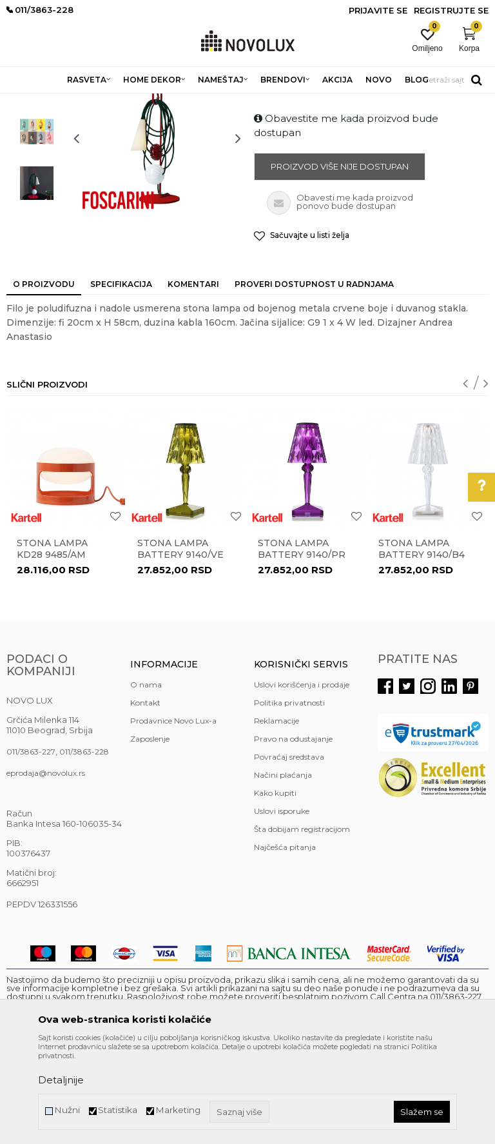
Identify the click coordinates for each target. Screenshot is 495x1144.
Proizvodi (75, 101)
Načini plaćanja (283, 868)
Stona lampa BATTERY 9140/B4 (421, 642)
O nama (146, 778)
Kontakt (145, 796)
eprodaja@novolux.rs (45, 866)
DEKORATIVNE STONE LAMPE (273, 101)
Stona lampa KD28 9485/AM (52, 642)
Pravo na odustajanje (293, 832)
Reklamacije (276, 814)
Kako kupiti (275, 886)
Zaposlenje (150, 832)
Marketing (177, 1110)
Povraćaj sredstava (289, 850)
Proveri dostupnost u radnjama (314, 377)
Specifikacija (121, 377)
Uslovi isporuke (281, 904)
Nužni (67, 1110)
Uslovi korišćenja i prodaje (301, 778)
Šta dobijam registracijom (302, 922)
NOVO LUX (27, 101)
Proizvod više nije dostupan (340, 260)
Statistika (117, 1110)
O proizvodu (44, 377)
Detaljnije (61, 1080)
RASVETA (120, 101)
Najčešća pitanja (285, 940)
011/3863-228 (84, 845)
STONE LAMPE (177, 101)
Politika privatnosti (289, 796)
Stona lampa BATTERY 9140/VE (180, 642)
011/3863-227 (30, 845)
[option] (37, 173)
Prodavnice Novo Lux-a (173, 814)
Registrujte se (451, 10)
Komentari (193, 377)
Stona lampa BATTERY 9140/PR (301, 642)
